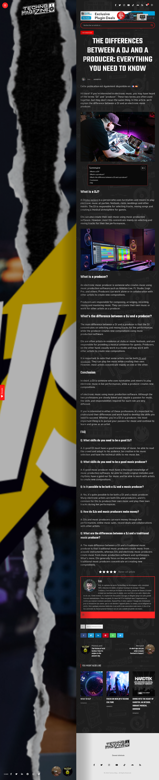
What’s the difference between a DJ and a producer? (108, 177)
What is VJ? (85, 699)
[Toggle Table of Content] (142, 168)
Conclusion (94, 180)
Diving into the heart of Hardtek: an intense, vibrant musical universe (143, 704)
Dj (83, 626)
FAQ (91, 183)
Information (87, 33)
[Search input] (117, 25)
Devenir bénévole (118, 755)
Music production (94, 626)
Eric (89, 79)
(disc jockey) (91, 199)
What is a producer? (97, 174)
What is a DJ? (94, 171)
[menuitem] (133, 86)
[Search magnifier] (152, 25)
